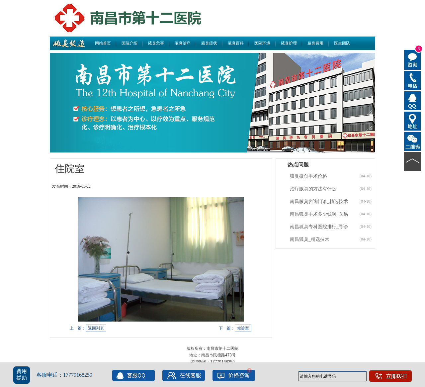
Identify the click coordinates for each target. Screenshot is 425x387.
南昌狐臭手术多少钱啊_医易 (319, 214)
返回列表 (96, 328)
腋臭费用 (315, 43)
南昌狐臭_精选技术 (309, 239)
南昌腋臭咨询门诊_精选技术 (319, 201)
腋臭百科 (236, 43)
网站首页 (103, 43)
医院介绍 (129, 43)
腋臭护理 (289, 43)
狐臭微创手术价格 (308, 176)
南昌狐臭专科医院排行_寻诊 (319, 226)
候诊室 (243, 328)
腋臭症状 (209, 43)
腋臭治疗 (183, 43)
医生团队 (342, 43)
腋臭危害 (156, 43)
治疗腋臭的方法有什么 (313, 188)
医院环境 (262, 43)
